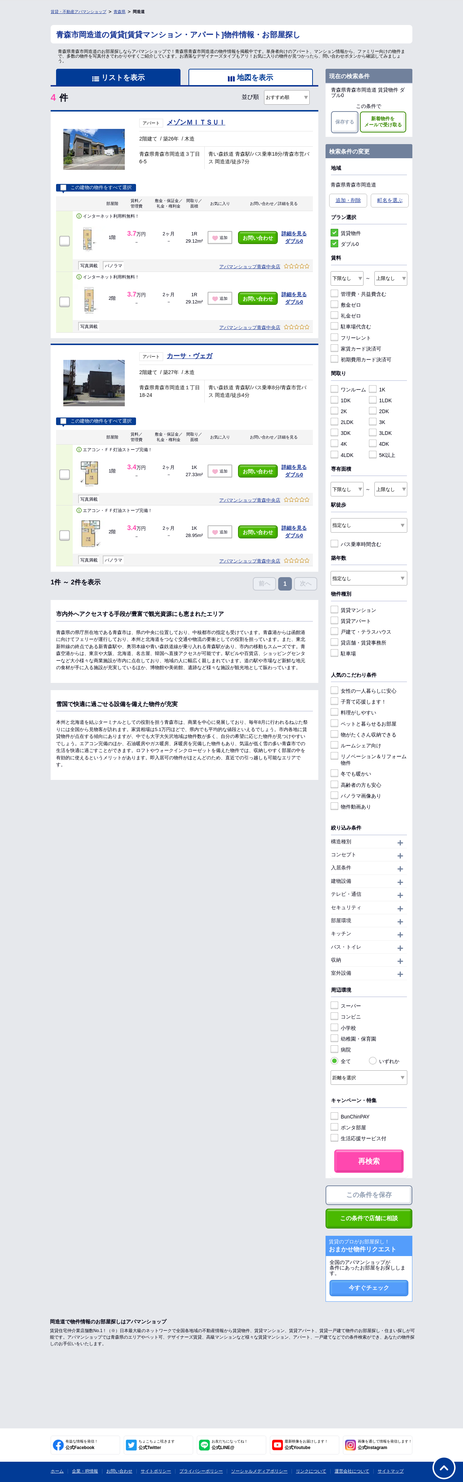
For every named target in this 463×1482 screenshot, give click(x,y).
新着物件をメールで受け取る (383, 121)
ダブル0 (294, 241)
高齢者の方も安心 (356, 785)
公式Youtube (306, 1444)
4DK (379, 444)
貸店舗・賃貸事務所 (358, 642)
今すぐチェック (369, 1288)
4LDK (342, 455)
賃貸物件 (346, 233)
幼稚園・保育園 (353, 1039)
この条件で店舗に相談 (369, 1218)
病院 (341, 1049)
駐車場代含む (351, 326)
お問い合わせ (258, 238)
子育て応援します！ (358, 701)
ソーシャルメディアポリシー (259, 1471)
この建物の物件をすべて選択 (96, 187)
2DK (379, 411)
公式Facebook (81, 1444)
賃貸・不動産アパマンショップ (78, 11)
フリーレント (351, 338)
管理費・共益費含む (358, 294)
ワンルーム (348, 389)
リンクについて (311, 1471)
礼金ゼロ (346, 315)
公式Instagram (385, 1444)
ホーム (57, 1471)
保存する (344, 122)
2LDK (342, 422)
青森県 (120, 11)
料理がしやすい (353, 712)
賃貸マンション (353, 610)
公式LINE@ (230, 1444)
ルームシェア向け (356, 745)
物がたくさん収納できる (363, 734)
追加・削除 (348, 200)
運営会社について (352, 1471)
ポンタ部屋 (348, 1127)
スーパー (346, 1006)
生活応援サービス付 (358, 1138)
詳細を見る (294, 233)
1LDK (380, 400)
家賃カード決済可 (356, 348)
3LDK (380, 433)
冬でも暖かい (351, 774)
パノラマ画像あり (356, 796)
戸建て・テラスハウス (361, 632)
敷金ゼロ (346, 305)
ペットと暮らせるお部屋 (363, 724)
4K (339, 444)
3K (377, 422)
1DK (341, 400)
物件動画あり (351, 806)
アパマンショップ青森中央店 (249, 266)
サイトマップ (391, 1471)
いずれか (384, 1061)
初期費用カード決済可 (361, 359)
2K (339, 411)
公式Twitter (157, 1444)
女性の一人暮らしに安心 (363, 691)
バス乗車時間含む (356, 544)
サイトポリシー (156, 1471)
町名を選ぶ (390, 200)
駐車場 (343, 653)
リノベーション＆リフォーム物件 (369, 759)
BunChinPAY (350, 1116)
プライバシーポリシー (201, 1471)
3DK (341, 433)
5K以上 (382, 455)
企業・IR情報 (85, 1471)
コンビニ (346, 1016)
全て (341, 1061)
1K (377, 389)
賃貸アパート (351, 621)
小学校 (343, 1028)
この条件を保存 (369, 1194)
